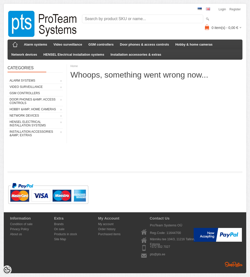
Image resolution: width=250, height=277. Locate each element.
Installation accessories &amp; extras (31, 133)
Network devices (24, 54)
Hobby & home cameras (194, 44)
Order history (106, 229)
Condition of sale (21, 224)
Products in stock (65, 234)
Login (222, 9)
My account (105, 224)
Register (235, 9)
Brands (59, 224)
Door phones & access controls (144, 44)
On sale (59, 229)
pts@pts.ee (157, 254)
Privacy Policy (19, 229)
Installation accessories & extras (135, 54)
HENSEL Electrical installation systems (74, 54)
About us (16, 234)
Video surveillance (68, 44)
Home (74, 65)
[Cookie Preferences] (7, 269)
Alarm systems (35, 44)
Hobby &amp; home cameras (33, 109)
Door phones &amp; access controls (33, 101)
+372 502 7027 (160, 247)
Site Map (60, 239)
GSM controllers (100, 44)
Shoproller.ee (233, 264)
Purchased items (109, 234)
